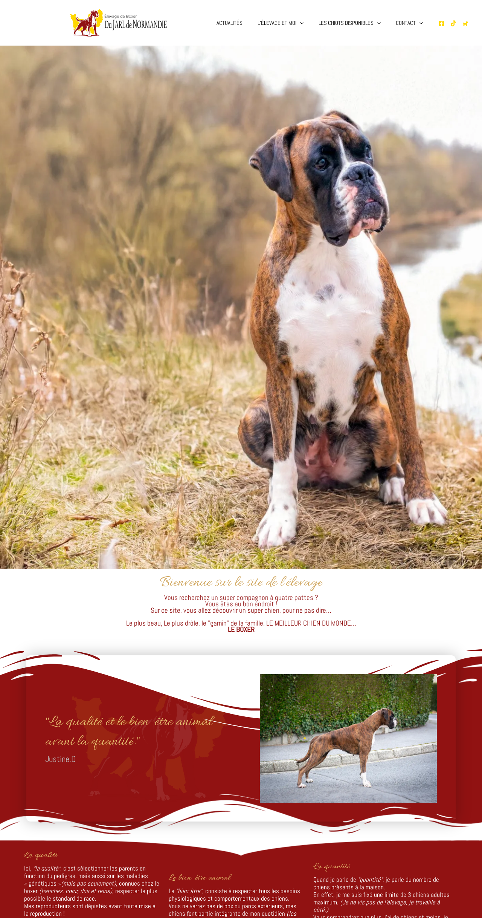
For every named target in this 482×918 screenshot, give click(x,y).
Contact (411, 23)
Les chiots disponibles (355, 23)
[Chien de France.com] (465, 23)
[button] (309, 23)
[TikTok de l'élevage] (453, 23)
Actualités (243, 22)
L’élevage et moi (290, 23)
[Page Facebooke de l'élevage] (441, 23)
